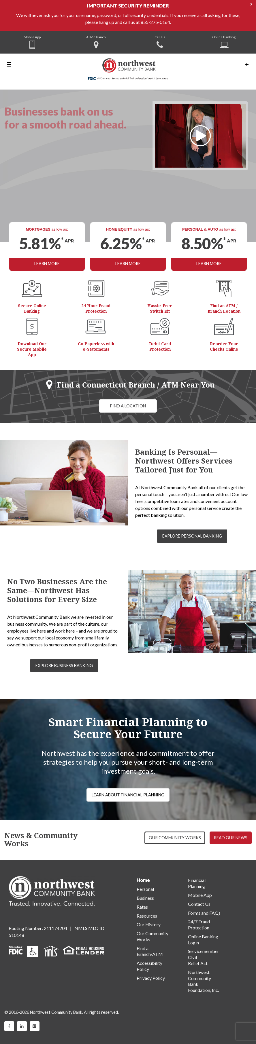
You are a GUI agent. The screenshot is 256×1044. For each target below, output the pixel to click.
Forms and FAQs (204, 913)
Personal (145, 889)
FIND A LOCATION (128, 405)
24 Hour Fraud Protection (95, 308)
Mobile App (32, 37)
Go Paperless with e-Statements (96, 346)
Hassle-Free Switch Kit (159, 308)
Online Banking (224, 37)
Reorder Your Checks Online (224, 346)
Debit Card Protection (160, 346)
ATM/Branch (96, 37)
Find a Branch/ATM (150, 951)
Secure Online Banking (32, 308)
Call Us (160, 37)
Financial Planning (197, 883)
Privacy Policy (151, 978)
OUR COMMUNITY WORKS (175, 837)
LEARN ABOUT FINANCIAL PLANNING (128, 794)
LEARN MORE (47, 263)
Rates (142, 907)
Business (145, 898)
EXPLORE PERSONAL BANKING (192, 536)
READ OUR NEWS (230, 837)
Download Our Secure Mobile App (32, 349)
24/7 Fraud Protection (199, 924)
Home (143, 880)
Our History (149, 924)
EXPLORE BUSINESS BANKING (64, 665)
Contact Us (199, 904)
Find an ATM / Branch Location (224, 308)
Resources (147, 915)
